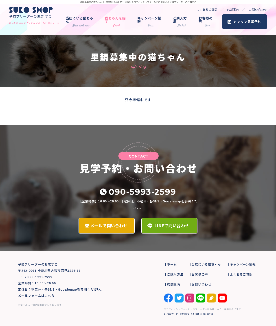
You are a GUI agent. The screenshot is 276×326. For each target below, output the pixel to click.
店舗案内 (233, 9)
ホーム (172, 264)
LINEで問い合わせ (171, 225)
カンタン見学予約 (247, 21)
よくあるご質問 (207, 9)
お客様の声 (205, 21)
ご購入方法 (180, 21)
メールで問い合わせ (109, 225)
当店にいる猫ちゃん (79, 21)
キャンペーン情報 (149, 21)
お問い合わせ (258, 9)
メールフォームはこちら (36, 295)
